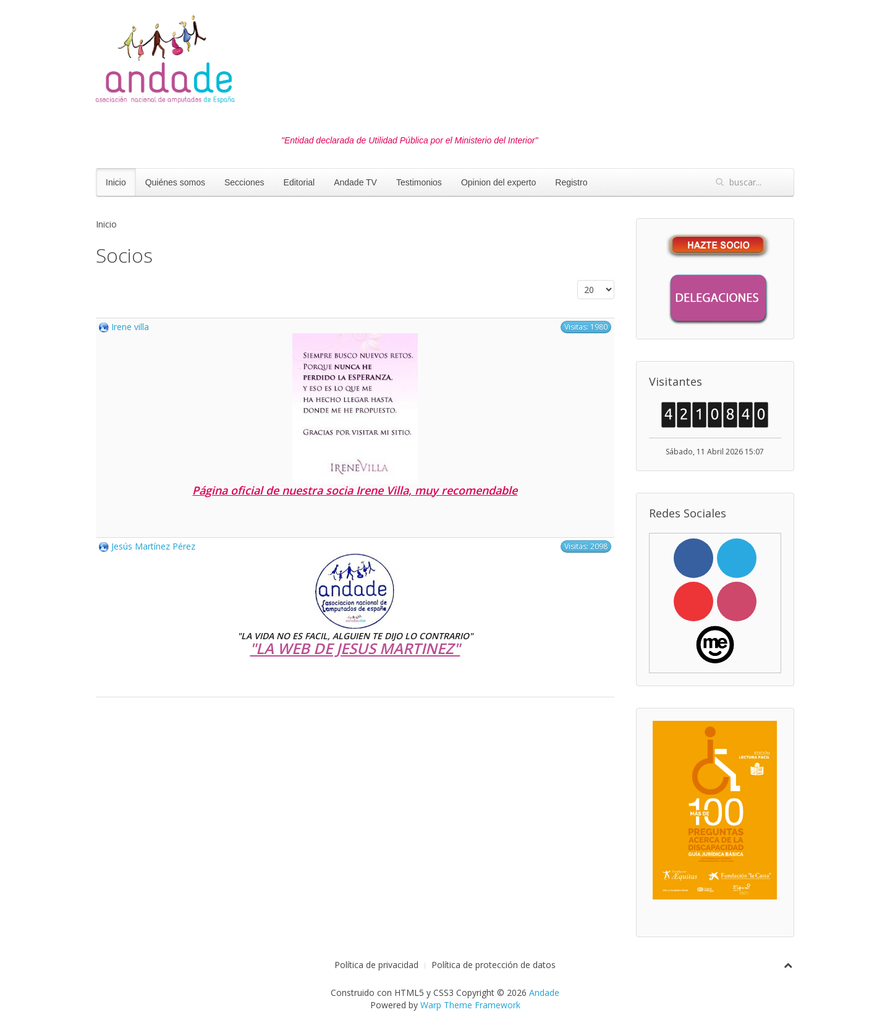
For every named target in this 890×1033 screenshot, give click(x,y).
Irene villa (130, 327)
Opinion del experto (498, 182)
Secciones (244, 182)
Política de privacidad (376, 965)
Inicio (116, 182)
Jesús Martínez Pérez (153, 546)
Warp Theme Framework (470, 1005)
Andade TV (355, 182)
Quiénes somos (175, 182)
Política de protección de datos (493, 965)
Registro (571, 182)
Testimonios (419, 182)
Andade (544, 992)
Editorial (299, 182)
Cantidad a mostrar (577, 280)
